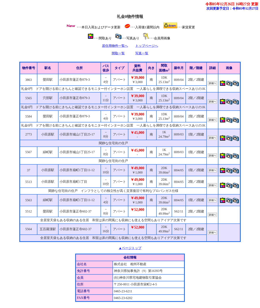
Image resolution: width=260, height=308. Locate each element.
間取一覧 (118, 53)
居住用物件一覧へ (115, 45)
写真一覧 (141, 53)
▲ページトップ (130, 248)
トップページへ (146, 45)
